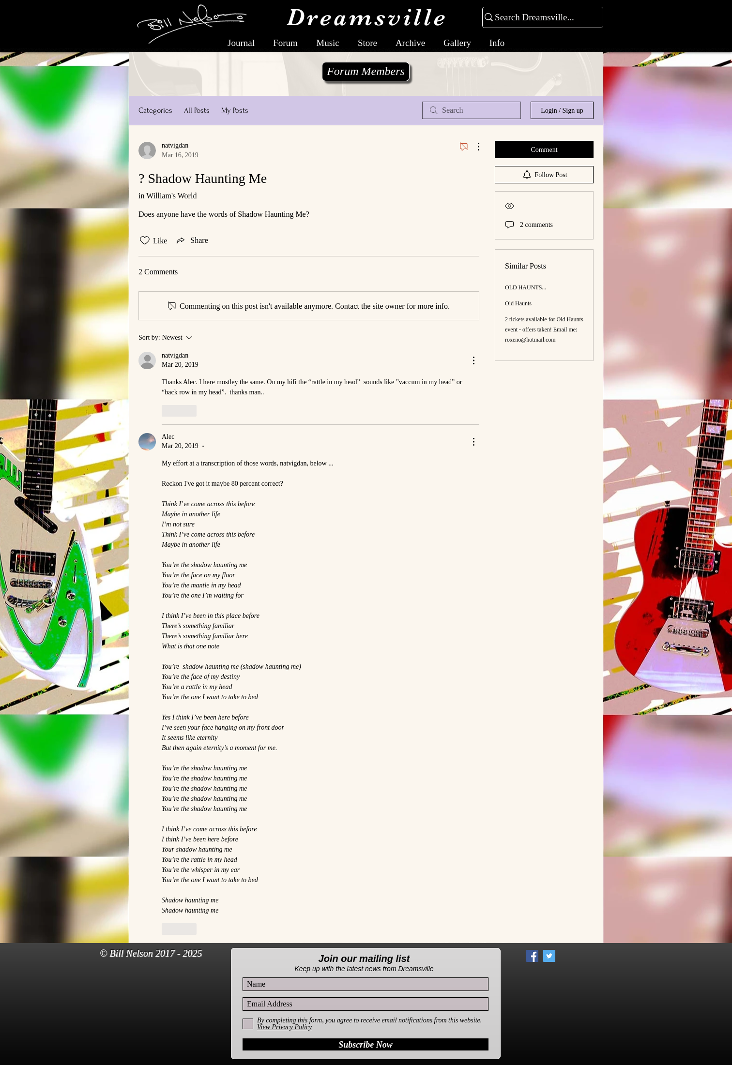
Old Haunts (518, 303)
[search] (471, 110)
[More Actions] (473, 146)
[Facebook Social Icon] (532, 956)
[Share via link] (191, 240)
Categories (155, 110)
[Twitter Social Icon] (549, 956)
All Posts (197, 110)
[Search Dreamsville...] (538, 17)
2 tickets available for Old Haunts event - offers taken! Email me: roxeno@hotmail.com (544, 329)
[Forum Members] (366, 71)
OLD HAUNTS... (525, 287)
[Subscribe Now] (365, 1044)
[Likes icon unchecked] (144, 240)
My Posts (234, 110)
